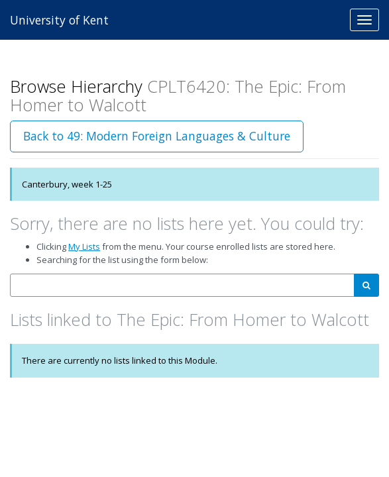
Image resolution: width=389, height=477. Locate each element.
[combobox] (182, 285)
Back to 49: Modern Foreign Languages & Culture (156, 136)
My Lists (84, 246)
